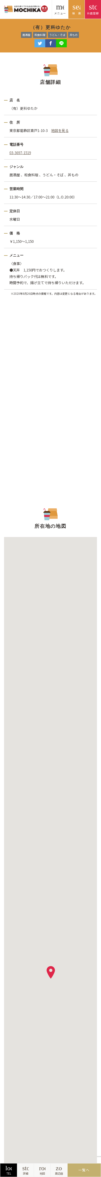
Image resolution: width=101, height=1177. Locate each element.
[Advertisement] (50, 401)
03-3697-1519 (20, 152)
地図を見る (60, 130)
